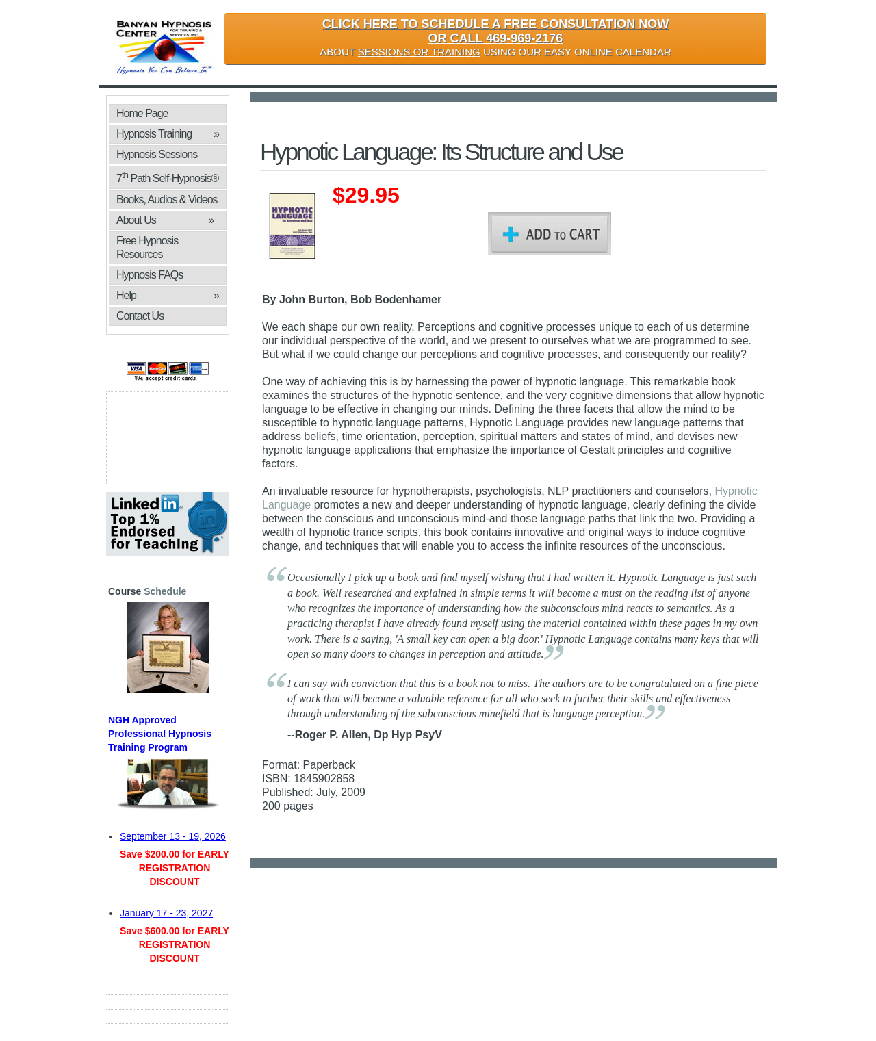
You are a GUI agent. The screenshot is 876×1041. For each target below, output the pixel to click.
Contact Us (140, 316)
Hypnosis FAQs (149, 275)
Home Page (142, 113)
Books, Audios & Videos (167, 201)
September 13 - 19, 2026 (173, 836)
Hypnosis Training (167, 134)
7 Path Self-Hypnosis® (167, 177)
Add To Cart (549, 233)
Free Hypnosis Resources (147, 247)
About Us (165, 220)
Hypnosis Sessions (156, 154)
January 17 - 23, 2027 (166, 913)
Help (167, 296)
